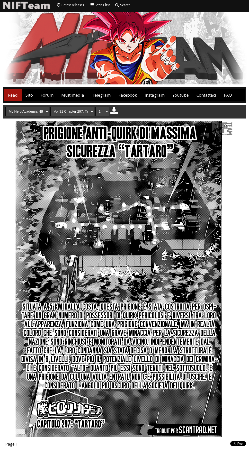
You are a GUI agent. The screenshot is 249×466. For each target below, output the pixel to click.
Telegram (101, 95)
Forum (47, 95)
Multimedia (72, 95)
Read (13, 95)
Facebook (127, 95)
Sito (29, 95)
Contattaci (206, 95)
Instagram (155, 95)
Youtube (180, 95)
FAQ (228, 95)
